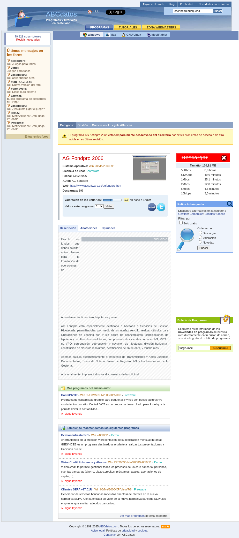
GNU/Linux (131, 35)
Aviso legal (97, 530)
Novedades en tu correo (214, 4)
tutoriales (70, 19)
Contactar (109, 534)
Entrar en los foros (36, 136)
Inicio (96, 11)
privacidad (128, 530)
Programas (53, 19)
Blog (172, 4)
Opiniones (108, 228)
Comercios (99, 125)
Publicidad (186, 4)
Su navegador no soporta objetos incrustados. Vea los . (28, 89)
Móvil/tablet (157, 35)
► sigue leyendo (71, 413)
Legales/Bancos (121, 125)
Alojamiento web (153, 4)
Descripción (68, 228)
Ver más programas (132, 515)
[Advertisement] (145, 82)
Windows (91, 35)
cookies (142, 530)
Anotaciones (88, 228)
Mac (111, 35)
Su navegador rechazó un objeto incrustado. (28, 38)
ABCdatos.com (108, 526)
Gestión (83, 125)
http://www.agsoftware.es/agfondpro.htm (95, 185)
